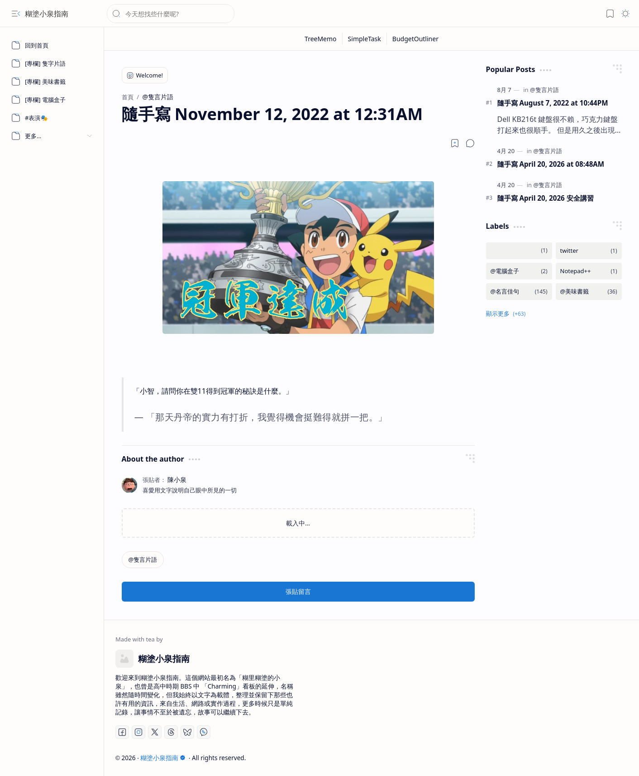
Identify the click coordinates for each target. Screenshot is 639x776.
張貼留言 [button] (298, 591)
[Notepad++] (589, 271)
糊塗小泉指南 (46, 14)
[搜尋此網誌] (170, 14)
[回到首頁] (52, 45)
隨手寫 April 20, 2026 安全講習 (545, 197)
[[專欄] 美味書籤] (52, 81)
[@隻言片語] (143, 559)
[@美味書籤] (589, 291)
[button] (16, 13)
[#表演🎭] (52, 118)
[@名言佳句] (519, 291)
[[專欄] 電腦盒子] (52, 100)
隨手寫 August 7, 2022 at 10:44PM (552, 102)
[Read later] (455, 143)
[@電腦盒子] (519, 271)
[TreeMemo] (321, 39)
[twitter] (589, 250)
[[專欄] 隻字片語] (52, 63)
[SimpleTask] (365, 39)
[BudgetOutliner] (415, 39)
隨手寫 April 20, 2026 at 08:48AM (551, 164)
